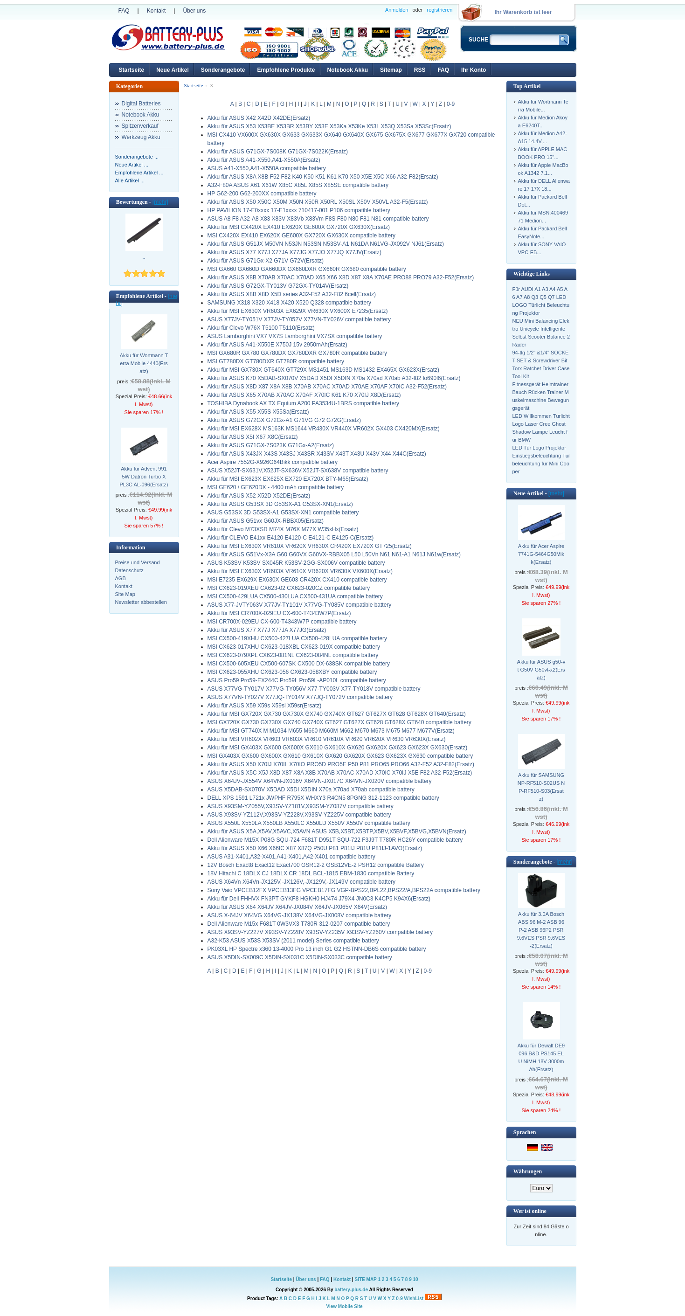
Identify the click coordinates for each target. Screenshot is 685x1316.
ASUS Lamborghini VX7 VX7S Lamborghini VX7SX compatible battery (295, 336)
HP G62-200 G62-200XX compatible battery (262, 193)
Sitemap (391, 70)
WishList (414, 1298)
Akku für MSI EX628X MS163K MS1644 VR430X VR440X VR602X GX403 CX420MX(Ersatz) (324, 428)
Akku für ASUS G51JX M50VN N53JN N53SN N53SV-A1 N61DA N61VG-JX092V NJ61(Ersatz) (326, 244)
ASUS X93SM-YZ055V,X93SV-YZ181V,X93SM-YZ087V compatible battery (301, 806)
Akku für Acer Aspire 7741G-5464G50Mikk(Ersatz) (541, 554)
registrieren (439, 10)
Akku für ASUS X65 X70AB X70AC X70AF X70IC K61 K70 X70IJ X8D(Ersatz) (304, 395)
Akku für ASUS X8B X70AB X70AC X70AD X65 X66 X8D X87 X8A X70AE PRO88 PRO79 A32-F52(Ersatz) (341, 277)
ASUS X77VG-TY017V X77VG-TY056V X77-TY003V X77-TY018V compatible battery (314, 689)
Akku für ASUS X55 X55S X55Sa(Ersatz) (258, 412)
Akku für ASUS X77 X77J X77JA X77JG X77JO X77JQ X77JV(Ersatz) (295, 252)
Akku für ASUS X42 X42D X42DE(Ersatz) (259, 118)
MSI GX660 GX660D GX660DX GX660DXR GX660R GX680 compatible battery (307, 269)
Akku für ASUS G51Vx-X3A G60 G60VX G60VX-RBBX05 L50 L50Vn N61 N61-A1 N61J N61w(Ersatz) (334, 554)
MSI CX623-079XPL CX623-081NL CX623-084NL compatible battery (293, 655)
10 (415, 1279)
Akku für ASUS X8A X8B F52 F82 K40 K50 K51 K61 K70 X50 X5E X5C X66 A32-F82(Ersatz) (323, 176)
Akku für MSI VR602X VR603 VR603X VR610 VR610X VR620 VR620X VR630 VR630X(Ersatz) (327, 739)
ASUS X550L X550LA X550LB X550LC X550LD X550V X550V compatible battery (309, 823)
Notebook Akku (347, 70)
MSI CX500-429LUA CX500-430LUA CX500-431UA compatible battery (295, 596)
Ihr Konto (473, 70)
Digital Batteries (141, 103)
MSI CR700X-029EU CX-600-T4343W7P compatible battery (282, 621)
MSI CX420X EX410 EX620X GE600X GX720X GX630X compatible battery (302, 235)
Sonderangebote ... (137, 156)
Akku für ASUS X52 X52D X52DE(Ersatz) (259, 495)
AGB (120, 578)
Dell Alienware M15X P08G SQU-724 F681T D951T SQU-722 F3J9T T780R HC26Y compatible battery (335, 840)
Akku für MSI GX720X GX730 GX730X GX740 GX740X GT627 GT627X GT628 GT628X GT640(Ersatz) (337, 714)
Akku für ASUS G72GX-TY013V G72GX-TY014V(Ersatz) (278, 286)
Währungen (527, 1171)
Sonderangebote (223, 70)
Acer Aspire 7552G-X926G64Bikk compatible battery (273, 462)
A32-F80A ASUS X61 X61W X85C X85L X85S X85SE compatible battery (298, 185)
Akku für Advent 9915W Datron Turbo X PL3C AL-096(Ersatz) (144, 476)
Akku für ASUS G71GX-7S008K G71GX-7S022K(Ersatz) (278, 151)
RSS (420, 70)
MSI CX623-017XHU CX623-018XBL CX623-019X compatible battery (294, 647)
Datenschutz (129, 570)
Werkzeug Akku (141, 137)
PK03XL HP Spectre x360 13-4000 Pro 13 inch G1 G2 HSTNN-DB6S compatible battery (317, 949)
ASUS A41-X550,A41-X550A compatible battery (267, 168)
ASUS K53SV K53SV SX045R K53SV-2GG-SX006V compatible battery (296, 563)
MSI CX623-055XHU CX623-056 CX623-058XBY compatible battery (292, 672)
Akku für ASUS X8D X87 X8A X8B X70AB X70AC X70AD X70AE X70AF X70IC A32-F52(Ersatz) (327, 386)
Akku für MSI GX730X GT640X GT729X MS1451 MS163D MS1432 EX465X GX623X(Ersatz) (324, 370)
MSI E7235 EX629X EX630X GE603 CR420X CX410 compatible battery (297, 579)
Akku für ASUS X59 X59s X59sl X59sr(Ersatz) (265, 705)
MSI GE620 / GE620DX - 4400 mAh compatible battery (276, 487)
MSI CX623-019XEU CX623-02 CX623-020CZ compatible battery (289, 588)
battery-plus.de (351, 1289)
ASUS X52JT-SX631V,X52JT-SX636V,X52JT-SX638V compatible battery (298, 470)
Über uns (194, 10)
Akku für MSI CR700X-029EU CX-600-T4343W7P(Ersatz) (279, 613)
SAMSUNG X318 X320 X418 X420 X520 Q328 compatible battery (290, 302)
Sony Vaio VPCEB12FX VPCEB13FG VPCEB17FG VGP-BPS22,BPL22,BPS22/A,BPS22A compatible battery (344, 890)
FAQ (124, 10)
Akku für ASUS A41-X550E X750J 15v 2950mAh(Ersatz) (277, 344)
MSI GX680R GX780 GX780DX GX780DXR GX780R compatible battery (297, 353)
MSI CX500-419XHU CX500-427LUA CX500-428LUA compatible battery (297, 638)
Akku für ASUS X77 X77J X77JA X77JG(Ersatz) (267, 630)
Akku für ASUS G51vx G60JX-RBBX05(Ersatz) (266, 521)
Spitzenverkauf (140, 126)
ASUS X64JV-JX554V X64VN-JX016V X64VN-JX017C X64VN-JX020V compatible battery (320, 781)
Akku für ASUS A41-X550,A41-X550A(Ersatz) (264, 160)
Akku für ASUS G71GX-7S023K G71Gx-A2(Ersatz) (271, 445)
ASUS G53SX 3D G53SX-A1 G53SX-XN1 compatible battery (283, 512)
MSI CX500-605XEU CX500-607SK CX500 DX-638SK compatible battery (299, 663)
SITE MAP (366, 1279)
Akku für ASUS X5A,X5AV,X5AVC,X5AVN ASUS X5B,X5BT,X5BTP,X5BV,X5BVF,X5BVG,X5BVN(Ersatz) (337, 831)
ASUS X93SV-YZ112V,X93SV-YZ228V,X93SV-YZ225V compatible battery (299, 814)
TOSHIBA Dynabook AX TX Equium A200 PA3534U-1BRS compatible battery (304, 403)
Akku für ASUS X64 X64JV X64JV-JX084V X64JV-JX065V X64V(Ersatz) (297, 907)
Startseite (132, 70)
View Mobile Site (344, 1306)
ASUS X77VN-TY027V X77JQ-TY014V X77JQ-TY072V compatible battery (300, 697)
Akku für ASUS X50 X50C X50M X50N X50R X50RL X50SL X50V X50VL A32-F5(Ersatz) (318, 202)
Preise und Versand (137, 562)
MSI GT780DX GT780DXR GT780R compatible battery (276, 361)
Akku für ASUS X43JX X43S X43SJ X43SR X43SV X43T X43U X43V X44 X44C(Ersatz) (317, 453)
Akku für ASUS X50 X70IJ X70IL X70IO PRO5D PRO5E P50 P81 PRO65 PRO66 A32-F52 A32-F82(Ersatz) (341, 764)
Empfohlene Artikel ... (139, 172)
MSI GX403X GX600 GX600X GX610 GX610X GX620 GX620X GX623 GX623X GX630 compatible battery (340, 756)
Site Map (125, 594)
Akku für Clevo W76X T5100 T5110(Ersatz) (261, 328)
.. (143, 257)
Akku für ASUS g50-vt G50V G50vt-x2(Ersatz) (541, 669)
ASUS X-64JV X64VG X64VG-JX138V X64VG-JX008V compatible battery (300, 915)
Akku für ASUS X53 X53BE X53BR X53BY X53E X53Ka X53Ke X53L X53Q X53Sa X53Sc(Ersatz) (329, 126)
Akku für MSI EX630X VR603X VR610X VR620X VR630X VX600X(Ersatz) (300, 571)
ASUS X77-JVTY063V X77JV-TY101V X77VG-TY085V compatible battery (300, 605)
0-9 (451, 104)
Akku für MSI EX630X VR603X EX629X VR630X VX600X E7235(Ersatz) (298, 311)
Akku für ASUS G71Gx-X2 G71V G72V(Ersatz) (266, 260)
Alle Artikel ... (130, 180)
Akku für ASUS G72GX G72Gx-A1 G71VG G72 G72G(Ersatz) (284, 420)
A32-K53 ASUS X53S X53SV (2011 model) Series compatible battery (293, 940)
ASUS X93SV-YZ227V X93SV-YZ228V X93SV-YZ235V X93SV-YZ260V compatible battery (320, 932)
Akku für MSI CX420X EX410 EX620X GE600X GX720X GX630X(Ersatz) (299, 227)
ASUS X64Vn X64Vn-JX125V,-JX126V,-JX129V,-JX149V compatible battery (302, 882)
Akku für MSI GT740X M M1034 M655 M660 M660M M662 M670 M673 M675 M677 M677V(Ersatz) (331, 730)
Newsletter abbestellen (141, 602)
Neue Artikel (172, 70)
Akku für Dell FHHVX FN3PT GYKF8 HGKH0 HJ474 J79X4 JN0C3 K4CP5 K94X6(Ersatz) (319, 898)
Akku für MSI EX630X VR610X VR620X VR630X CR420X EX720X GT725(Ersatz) (310, 546)
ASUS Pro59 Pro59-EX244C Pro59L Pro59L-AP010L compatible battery (297, 680)
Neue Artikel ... (132, 164)
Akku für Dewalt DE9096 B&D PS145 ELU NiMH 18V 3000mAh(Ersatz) (541, 1057)
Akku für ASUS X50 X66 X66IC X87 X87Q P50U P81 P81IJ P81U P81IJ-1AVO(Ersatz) (315, 848)
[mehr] (160, 202)
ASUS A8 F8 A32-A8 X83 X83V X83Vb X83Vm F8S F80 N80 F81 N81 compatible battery (318, 218)
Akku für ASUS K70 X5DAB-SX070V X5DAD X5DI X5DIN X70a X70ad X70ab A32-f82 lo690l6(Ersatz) (334, 378)
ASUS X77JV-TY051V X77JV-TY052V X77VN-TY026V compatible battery (299, 319)
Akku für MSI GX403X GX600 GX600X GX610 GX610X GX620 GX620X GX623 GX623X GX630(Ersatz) (338, 747)
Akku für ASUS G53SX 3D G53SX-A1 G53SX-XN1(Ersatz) (280, 504)
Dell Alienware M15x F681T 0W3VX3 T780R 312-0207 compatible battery (299, 924)
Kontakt (156, 10)
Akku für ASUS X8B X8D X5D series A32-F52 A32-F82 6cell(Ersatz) (292, 294)
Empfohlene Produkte (286, 70)
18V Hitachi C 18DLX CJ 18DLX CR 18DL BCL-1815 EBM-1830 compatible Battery (311, 873)
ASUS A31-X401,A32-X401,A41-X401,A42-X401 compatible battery (291, 856)
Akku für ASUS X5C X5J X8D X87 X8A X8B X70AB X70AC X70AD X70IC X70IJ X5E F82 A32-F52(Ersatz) (340, 772)
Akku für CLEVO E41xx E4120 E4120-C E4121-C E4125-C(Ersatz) (291, 537)
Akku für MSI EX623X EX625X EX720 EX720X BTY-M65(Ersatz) (288, 479)
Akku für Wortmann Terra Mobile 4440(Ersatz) (144, 363)
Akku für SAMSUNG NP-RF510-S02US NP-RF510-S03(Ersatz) (541, 787)
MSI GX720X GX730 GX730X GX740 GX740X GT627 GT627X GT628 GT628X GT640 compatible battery (339, 722)
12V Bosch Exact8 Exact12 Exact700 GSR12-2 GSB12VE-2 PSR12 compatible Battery (316, 865)
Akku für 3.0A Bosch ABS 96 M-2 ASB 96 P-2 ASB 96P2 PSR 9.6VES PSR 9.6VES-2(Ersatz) (541, 930)
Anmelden (396, 10)
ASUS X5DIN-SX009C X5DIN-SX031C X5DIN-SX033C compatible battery (300, 957)
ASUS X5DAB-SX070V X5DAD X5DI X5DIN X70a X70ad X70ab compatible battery (311, 789)
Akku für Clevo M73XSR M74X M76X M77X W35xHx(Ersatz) (283, 529)
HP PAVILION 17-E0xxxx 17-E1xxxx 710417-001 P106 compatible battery (299, 210)
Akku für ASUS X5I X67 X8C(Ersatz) (253, 437)
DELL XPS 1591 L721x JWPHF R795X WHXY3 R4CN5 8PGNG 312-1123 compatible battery (323, 798)
